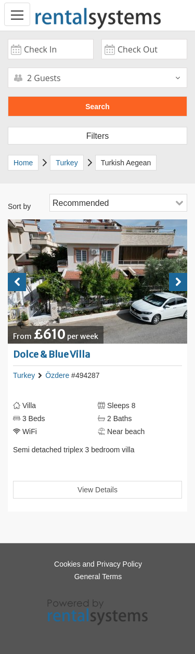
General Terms (98, 576)
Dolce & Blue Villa (51, 354)
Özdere (57, 375)
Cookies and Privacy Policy (98, 564)
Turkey (24, 375)
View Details (97, 490)
